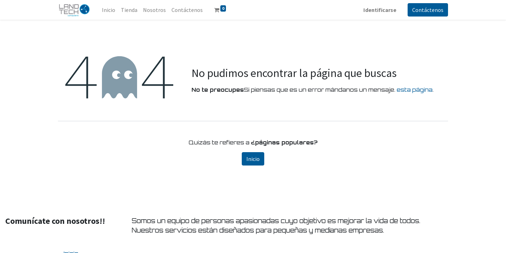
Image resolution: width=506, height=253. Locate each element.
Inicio (253, 158)
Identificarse (379, 9)
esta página (415, 89)
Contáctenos (427, 9)
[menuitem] (108, 10)
